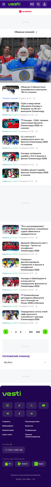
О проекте (6, 421)
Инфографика (7, 426)
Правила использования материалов (25, 475)
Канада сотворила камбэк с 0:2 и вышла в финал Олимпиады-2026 (34, 156)
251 (31, 332)
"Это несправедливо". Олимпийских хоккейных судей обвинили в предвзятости (34, 230)
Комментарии (8, 430)
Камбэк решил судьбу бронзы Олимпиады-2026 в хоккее (34, 172)
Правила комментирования (32, 435)
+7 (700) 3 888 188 (14, 450)
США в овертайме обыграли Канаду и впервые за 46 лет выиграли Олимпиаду (32, 107)
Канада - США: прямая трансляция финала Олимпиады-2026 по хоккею (34, 124)
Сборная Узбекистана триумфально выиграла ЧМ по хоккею (34, 89)
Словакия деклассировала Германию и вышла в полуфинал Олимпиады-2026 (32, 264)
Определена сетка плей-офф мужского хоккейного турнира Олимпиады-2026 (34, 315)
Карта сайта (7, 434)
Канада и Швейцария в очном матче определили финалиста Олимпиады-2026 (34, 282)
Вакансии (29, 426)
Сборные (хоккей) (10, 98)
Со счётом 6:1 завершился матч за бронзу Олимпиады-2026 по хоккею (34, 141)
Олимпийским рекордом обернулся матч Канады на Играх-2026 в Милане (32, 299)
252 (38, 332)
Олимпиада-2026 (10, 115)
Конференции (30, 430)
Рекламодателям (32, 421)
